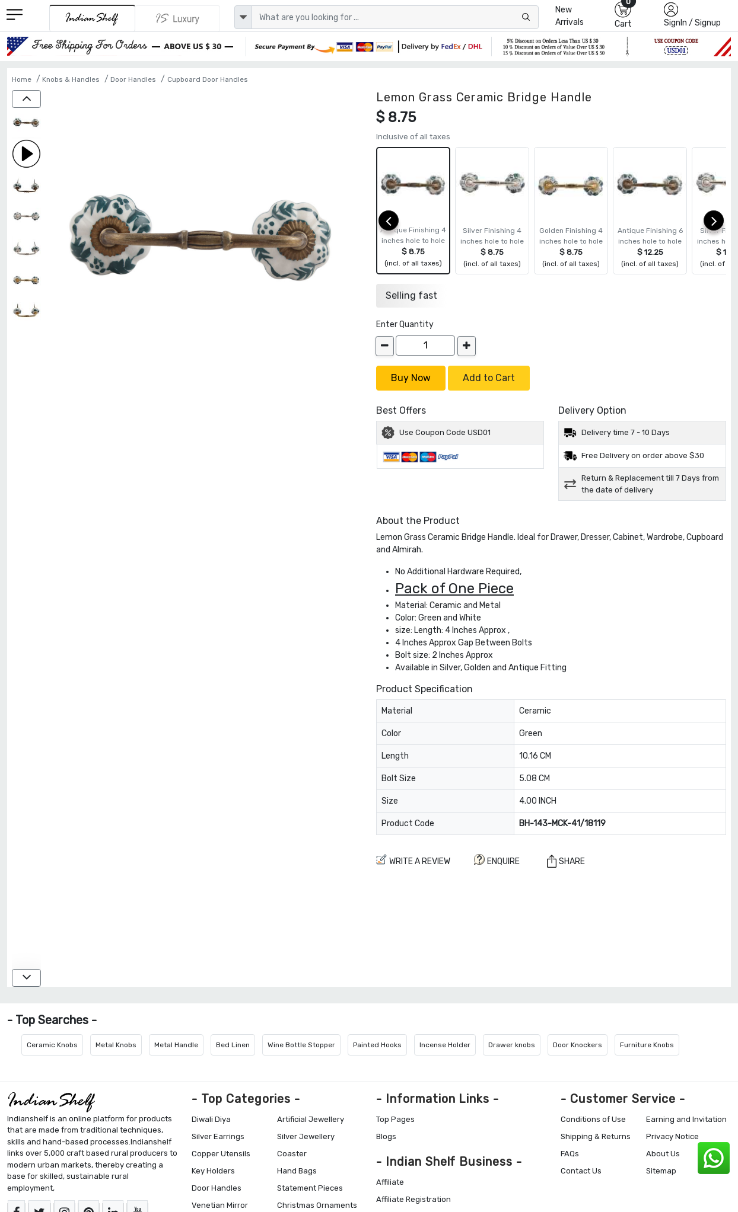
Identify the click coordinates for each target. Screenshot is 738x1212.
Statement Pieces (310, 1188)
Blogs (386, 1136)
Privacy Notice (672, 1136)
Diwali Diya (211, 1119)
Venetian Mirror (220, 1205)
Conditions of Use (593, 1119)
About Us (663, 1153)
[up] (26, 99)
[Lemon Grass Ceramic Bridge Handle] (26, 123)
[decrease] (385, 346)
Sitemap (661, 1170)
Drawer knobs (511, 1045)
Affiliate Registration (413, 1199)
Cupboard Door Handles (207, 79)
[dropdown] (243, 17)
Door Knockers (577, 1045)
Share (566, 861)
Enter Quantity (405, 324)
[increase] (466, 346)
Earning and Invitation (686, 1119)
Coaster (292, 1153)
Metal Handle (176, 1045)
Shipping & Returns (596, 1136)
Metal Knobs (116, 1045)
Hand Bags (297, 1170)
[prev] (388, 220)
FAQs (570, 1153)
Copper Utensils (221, 1153)
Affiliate (390, 1182)
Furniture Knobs (647, 1045)
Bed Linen (233, 1045)
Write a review (413, 860)
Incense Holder (444, 1045)
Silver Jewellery (306, 1136)
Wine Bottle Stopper (301, 1045)
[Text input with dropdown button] (395, 17)
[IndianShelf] (92, 18)
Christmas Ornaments (317, 1205)
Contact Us (581, 1170)
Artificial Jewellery (310, 1119)
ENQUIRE (497, 860)
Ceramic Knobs (52, 1045)
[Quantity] (425, 345)
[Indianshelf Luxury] (177, 18)
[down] (26, 978)
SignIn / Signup (692, 23)
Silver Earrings (218, 1136)
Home (21, 79)
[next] (714, 220)
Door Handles (133, 79)
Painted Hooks (377, 1045)
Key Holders (213, 1170)
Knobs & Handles (71, 79)
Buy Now (411, 377)
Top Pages (395, 1119)
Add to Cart (489, 377)
